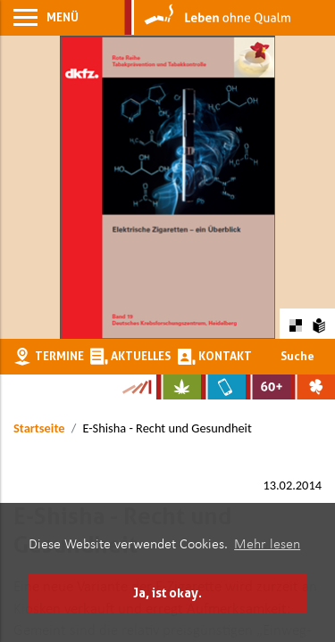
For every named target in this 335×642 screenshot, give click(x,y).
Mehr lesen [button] (267, 545)
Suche (297, 356)
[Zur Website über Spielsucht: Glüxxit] (312, 386)
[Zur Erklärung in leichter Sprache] (319, 323)
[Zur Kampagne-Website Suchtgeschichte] (136, 386)
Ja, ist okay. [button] (167, 592)
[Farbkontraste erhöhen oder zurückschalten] (295, 323)
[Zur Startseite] (207, 18)
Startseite (38, 428)
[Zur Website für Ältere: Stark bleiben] (268, 386)
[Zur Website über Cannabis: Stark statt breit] (178, 386)
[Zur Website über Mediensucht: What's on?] (223, 386)
